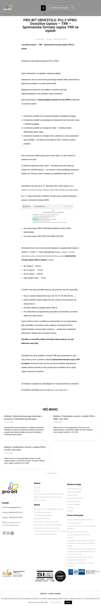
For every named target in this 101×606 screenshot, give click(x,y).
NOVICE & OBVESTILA (60, 39)
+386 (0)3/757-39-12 (15, 516)
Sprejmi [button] (68, 602)
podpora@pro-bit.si (62, 394)
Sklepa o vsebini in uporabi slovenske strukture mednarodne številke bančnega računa (49, 260)
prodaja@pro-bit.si (14, 511)
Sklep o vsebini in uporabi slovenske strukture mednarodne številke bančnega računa (50, 190)
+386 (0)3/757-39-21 (16, 521)
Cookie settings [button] (56, 602)
